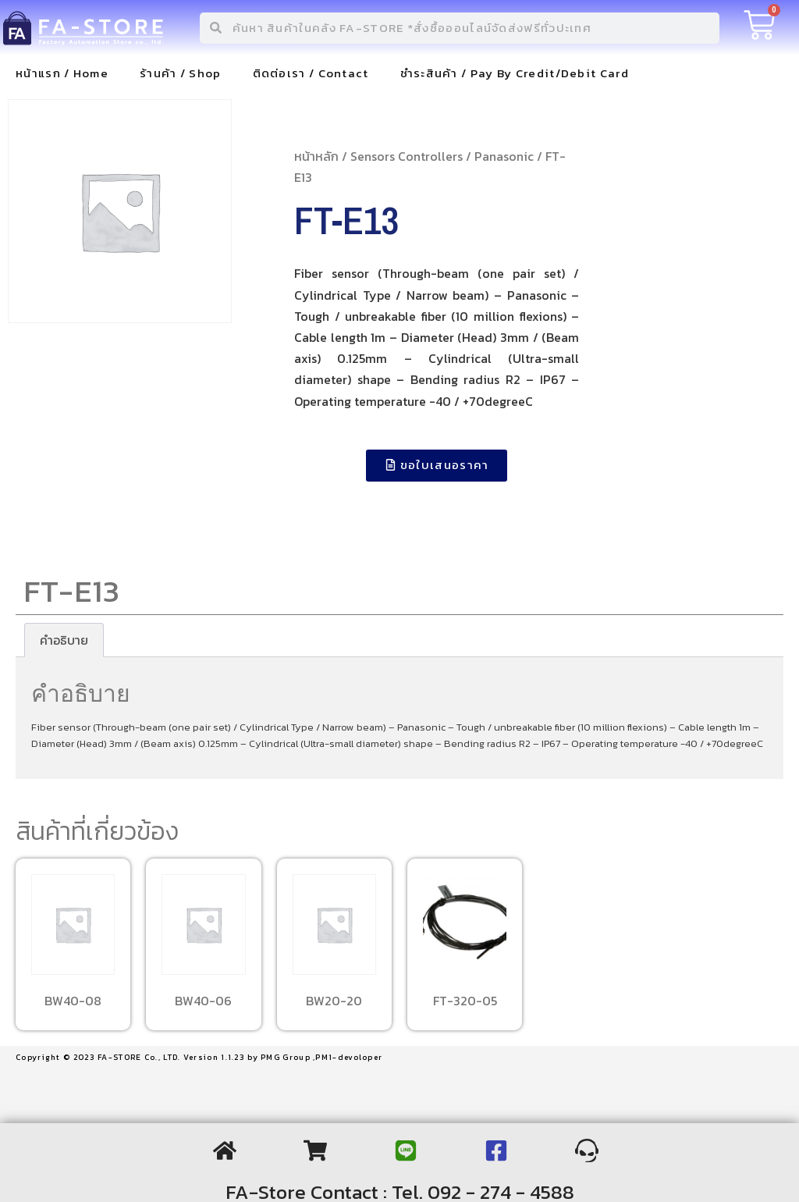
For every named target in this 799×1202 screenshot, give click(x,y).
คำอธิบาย (64, 640)
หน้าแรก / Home (62, 73)
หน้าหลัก (316, 156)
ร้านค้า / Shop (181, 73)
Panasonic (504, 156)
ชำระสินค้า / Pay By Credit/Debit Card (514, 73)
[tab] (64, 640)
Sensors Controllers (406, 156)
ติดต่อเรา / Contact (311, 73)
